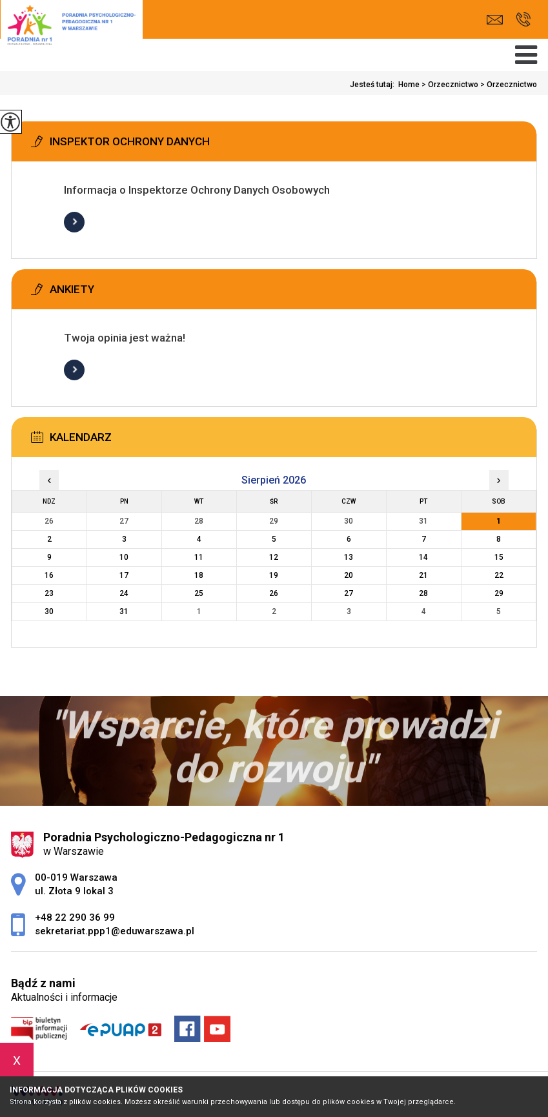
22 (498, 575)
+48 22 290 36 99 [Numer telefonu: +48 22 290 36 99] (75, 917)
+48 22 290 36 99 (523, 19)
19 (273, 575)
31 (123, 611)
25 (198, 593)
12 (273, 557)
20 (348, 575)
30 (49, 611)
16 (49, 575)
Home (409, 84)
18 (198, 575)
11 (198, 557)
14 (423, 557)
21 (423, 575)
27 (348, 593)
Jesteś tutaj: (374, 84)
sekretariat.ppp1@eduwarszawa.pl (495, 20)
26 (273, 593)
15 (498, 557)
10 (123, 557)
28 (423, 593)
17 (123, 575)
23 (49, 593)
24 (123, 593)
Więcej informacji (74, 222)
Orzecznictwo (449, 84)
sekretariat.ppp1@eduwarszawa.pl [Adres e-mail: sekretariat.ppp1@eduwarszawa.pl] (114, 931)
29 (498, 593)
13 (348, 557)
